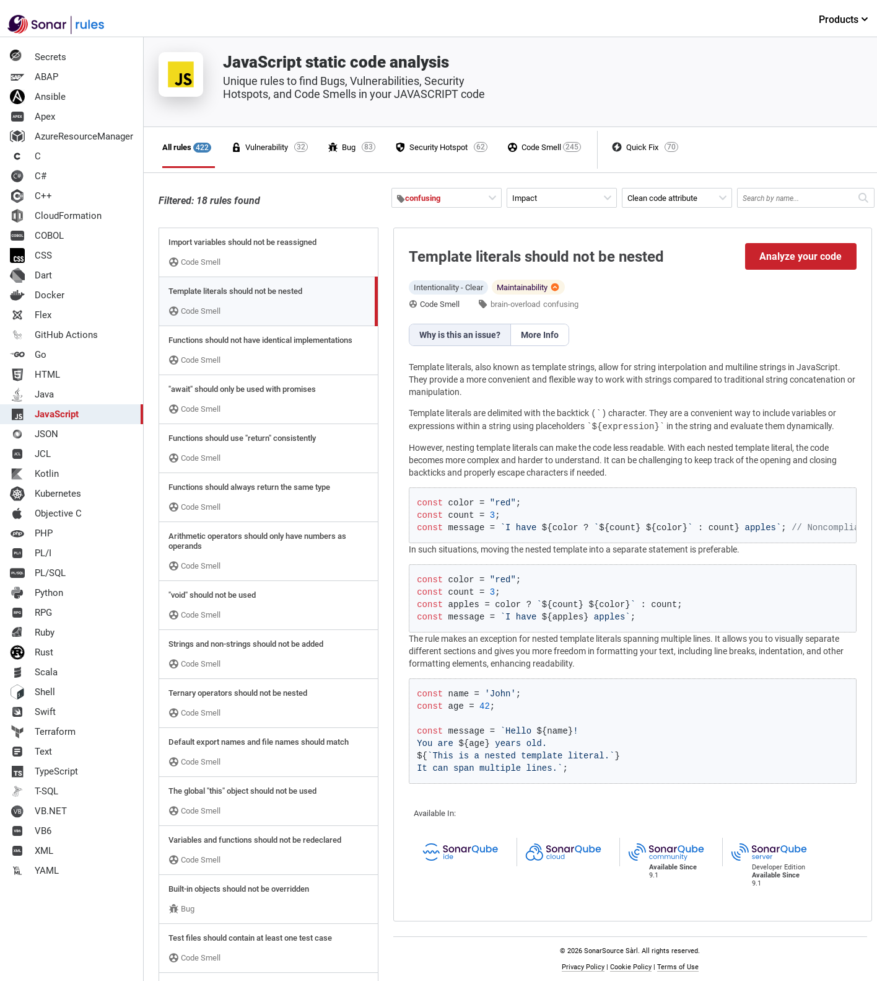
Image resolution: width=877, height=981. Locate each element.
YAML (34, 870)
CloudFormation (56, 215)
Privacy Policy (583, 967)
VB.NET (38, 811)
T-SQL (34, 791)
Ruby (32, 632)
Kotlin (34, 473)
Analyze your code (800, 256)
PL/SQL (38, 573)
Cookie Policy (631, 967)
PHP (31, 533)
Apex (32, 116)
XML (31, 850)
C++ (31, 196)
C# (28, 176)
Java (32, 394)
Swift (33, 711)
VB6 (30, 830)
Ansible (38, 96)
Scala (34, 672)
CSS (31, 255)
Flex (30, 315)
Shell (32, 692)
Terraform (43, 731)
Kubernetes (45, 493)
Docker (37, 295)
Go (28, 354)
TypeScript (44, 771)
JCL (30, 453)
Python (36, 592)
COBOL (37, 235)
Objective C (46, 513)
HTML (35, 374)
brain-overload (515, 304)
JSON (34, 434)
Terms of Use (678, 967)
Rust (31, 652)
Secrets (38, 57)
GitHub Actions (54, 334)
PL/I (30, 553)
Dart (31, 275)
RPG (31, 612)
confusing (560, 304)
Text (31, 751)
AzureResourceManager (71, 136)
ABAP (34, 76)
